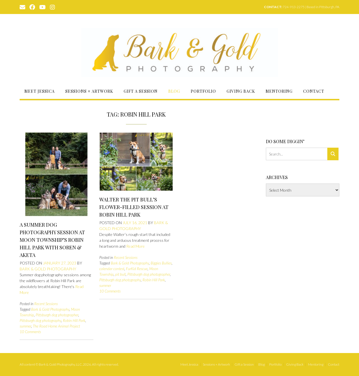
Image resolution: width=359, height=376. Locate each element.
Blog (174, 91)
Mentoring (279, 91)
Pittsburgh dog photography (40, 320)
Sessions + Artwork (89, 91)
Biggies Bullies (161, 263)
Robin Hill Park (74, 320)
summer (25, 326)
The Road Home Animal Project (56, 326)
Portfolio (203, 91)
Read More (135, 246)
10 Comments (30, 331)
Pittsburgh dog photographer (57, 315)
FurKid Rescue (137, 268)
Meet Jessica (39, 91)
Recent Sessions (46, 303)
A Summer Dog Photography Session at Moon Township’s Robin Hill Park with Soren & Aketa (52, 239)
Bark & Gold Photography (48, 268)
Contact (313, 91)
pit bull (120, 274)
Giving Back (241, 91)
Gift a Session (141, 91)
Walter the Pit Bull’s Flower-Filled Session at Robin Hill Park (134, 207)
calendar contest (111, 268)
